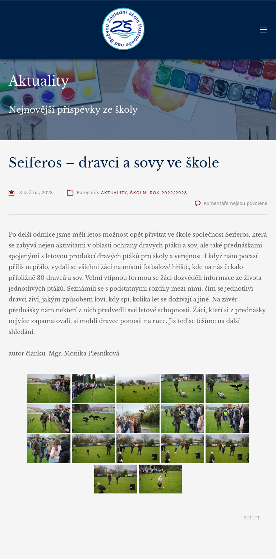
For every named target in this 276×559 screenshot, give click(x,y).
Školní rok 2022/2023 (158, 192)
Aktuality (113, 192)
